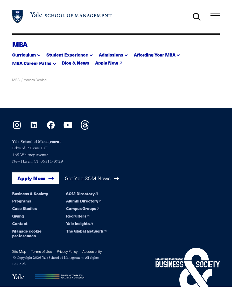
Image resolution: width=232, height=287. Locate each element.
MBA (20, 44)
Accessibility (92, 251)
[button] (26, 53)
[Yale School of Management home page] (62, 16)
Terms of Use (41, 251)
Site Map (19, 251)
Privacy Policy (67, 251)
